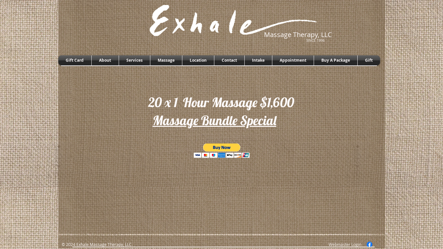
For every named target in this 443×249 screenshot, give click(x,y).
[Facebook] (369, 244)
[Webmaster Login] (345, 244)
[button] (221, 151)
